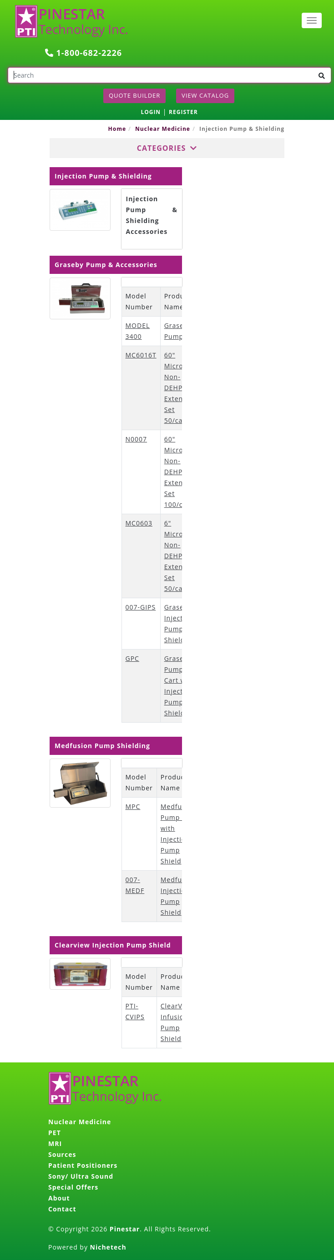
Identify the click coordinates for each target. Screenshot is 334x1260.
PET (54, 1132)
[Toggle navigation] (312, 20)
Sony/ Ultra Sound (80, 1176)
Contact (62, 1209)
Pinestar (125, 1229)
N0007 (136, 439)
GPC (132, 658)
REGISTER (183, 112)
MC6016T (141, 355)
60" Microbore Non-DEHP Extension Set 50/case (181, 388)
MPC (133, 806)
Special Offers (73, 1187)
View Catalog (205, 95)
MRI (55, 1143)
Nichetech (108, 1247)
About (59, 1198)
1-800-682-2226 (83, 52)
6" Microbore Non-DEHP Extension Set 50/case (181, 556)
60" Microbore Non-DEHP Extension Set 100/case (181, 472)
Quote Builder (134, 95)
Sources (62, 1154)
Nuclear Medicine (162, 129)
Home (117, 129)
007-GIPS (141, 607)
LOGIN (151, 112)
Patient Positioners (82, 1165)
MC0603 (139, 523)
